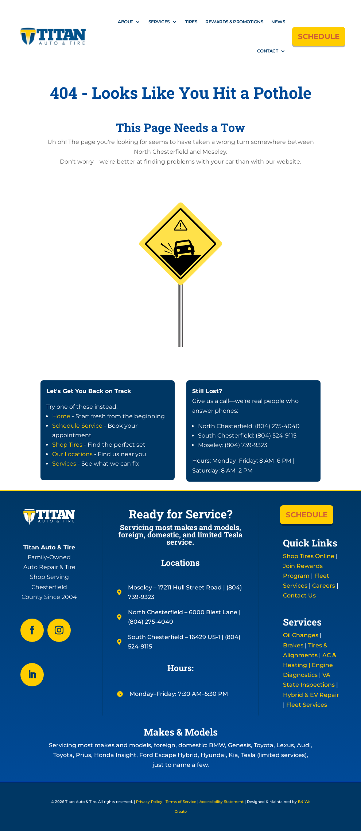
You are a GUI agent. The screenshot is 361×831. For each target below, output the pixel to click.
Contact (267, 51)
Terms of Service (181, 801)
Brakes (293, 645)
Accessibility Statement (221, 801)
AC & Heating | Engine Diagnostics (309, 665)
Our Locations (72, 454)
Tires (191, 21)
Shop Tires (67, 444)
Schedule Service (77, 425)
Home (61, 416)
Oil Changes (300, 635)
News (278, 21)
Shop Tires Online (308, 556)
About (125, 21)
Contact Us (299, 595)
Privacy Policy (149, 801)
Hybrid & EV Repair (311, 694)
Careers (323, 585)
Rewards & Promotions (234, 21)
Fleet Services (306, 704)
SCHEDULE (318, 36)
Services (159, 21)
